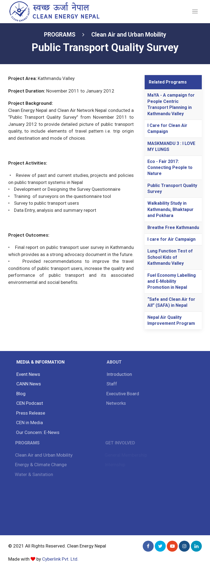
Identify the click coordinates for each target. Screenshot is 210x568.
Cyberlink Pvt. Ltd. (60, 559)
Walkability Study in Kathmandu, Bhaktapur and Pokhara (170, 209)
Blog (20, 393)
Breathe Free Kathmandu (173, 227)
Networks (114, 403)
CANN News (28, 383)
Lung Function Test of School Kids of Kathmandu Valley (170, 257)
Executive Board (121, 393)
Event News (27, 374)
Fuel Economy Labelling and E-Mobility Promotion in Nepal (171, 281)
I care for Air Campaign (171, 239)
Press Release (29, 413)
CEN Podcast (28, 403)
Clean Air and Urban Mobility (128, 34)
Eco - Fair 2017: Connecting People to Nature (169, 167)
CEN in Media (28, 422)
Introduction (118, 374)
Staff (110, 383)
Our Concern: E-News (36, 432)
